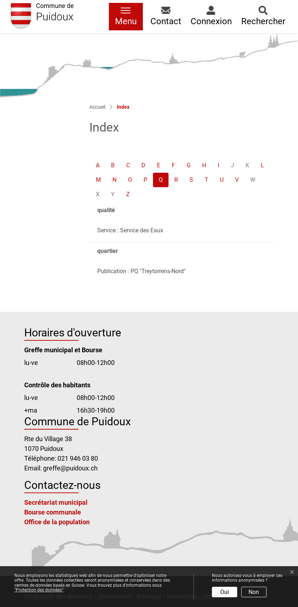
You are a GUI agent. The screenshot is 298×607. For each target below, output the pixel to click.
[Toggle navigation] (126, 16)
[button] (166, 16)
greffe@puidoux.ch (70, 468)
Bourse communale (52, 512)
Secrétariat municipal (56, 502)
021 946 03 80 (78, 458)
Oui (224, 592)
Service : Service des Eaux (130, 230)
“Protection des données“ (38, 590)
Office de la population (57, 522)
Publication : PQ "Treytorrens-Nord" (141, 271)
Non (253, 592)
